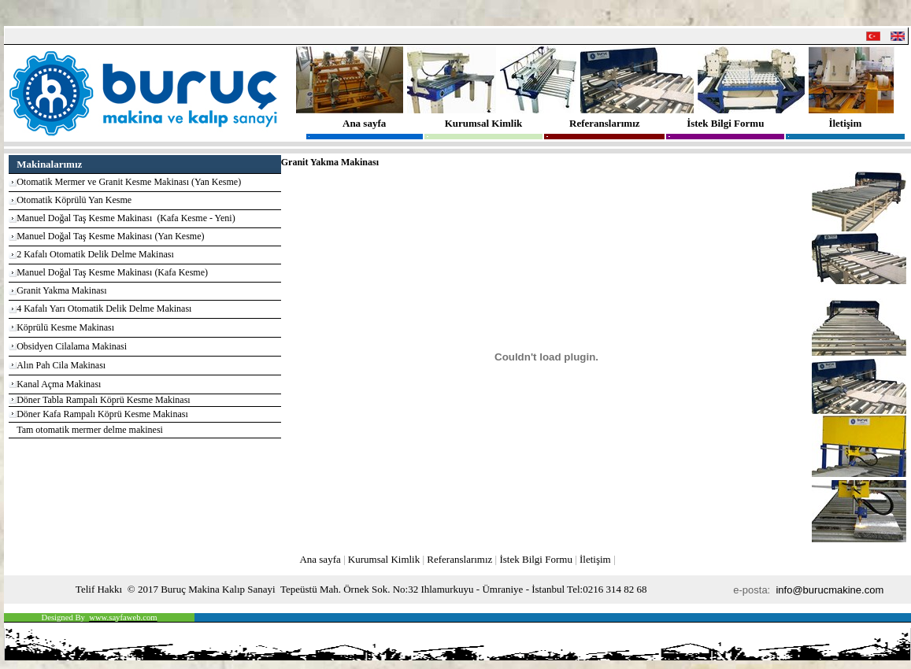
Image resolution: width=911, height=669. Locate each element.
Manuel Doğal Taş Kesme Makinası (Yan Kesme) (110, 236)
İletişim (844, 123)
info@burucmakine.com (831, 590)
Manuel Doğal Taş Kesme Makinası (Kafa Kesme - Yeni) (126, 218)
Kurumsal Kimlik (484, 123)
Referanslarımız (604, 123)
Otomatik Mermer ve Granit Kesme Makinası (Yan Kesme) (129, 181)
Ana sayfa (364, 123)
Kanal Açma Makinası (59, 384)
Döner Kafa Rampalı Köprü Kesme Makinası (102, 414)
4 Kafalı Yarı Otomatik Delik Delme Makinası (104, 308)
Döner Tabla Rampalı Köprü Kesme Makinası (104, 399)
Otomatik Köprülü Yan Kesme (74, 199)
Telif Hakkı (99, 589)
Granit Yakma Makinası (61, 290)
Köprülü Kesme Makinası (65, 327)
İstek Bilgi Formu (725, 123)
